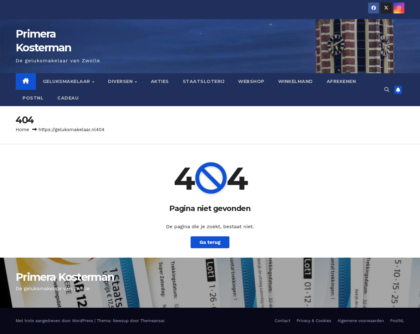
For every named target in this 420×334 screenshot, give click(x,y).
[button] (386, 90)
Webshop (251, 81)
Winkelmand (295, 81)
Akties (160, 81)
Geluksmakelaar (67, 81)
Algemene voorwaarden (360, 320)
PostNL (33, 98)
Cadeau (68, 98)
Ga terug (209, 242)
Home (22, 129)
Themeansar (152, 320)
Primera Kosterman (65, 277)
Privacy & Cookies (314, 320)
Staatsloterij (204, 81)
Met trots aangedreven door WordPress (55, 320)
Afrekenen (341, 81)
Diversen (121, 81)
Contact (282, 320)
